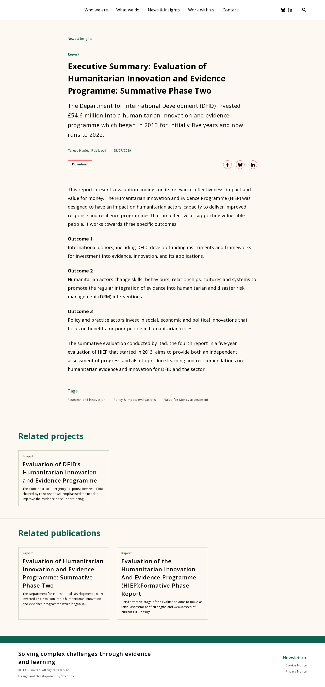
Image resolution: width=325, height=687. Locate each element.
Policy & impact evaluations (135, 399)
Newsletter (295, 657)
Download (80, 164)
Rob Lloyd (98, 150)
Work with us (201, 10)
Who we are (96, 10)
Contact (230, 10)
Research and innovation (87, 399)
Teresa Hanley (79, 150)
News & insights (164, 10)
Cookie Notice (296, 665)
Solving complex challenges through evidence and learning (84, 657)
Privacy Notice (296, 671)
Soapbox (67, 676)
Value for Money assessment (186, 399)
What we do (128, 10)
